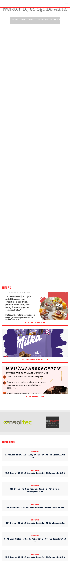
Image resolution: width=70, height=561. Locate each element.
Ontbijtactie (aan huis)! (35, 322)
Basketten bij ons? (22, 19)
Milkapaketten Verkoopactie (35, 359)
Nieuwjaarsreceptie (35, 397)
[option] (17, 422)
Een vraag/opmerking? (48, 19)
